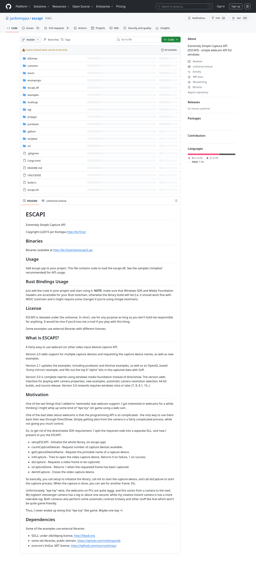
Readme (195, 61)
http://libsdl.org (84, 536)
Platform (23, 6)
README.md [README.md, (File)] (35, 168)
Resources (61, 6)
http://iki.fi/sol (76, 232)
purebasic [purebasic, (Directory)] (33, 124)
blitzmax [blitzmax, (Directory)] (33, 58)
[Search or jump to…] (184, 6)
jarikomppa (19, 18)
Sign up (235, 6)
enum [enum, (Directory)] (31, 73)
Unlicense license (200, 66)
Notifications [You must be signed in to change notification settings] (196, 18)
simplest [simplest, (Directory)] (32, 138)
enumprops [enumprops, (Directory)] (34, 80)
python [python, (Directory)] (32, 131)
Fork (218, 18)
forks (195, 87)
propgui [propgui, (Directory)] (32, 117)
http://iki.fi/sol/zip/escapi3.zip (72, 250)
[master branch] (30, 39)
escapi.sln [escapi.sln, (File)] (33, 189)
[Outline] (176, 201)
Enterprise (104, 6)
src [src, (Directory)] (29, 146)
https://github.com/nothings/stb (99, 541)
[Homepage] (8, 6)
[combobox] (139, 39)
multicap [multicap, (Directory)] (33, 102)
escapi (37, 18)
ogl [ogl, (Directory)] (29, 109)
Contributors (197, 136)
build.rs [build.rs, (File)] (32, 182)
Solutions (42, 6)
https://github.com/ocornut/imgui (93, 546)
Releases (194, 102)
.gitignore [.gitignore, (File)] (33, 153)
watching (197, 82)
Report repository (198, 92)
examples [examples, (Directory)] (33, 95)
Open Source (83, 6)
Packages (194, 118)
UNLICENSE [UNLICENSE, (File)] (34, 175)
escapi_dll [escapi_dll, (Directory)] (33, 87)
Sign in (221, 6)
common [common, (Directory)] (33, 65)
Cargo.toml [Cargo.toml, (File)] (34, 160)
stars (195, 76)
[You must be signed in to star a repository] (240, 18)
